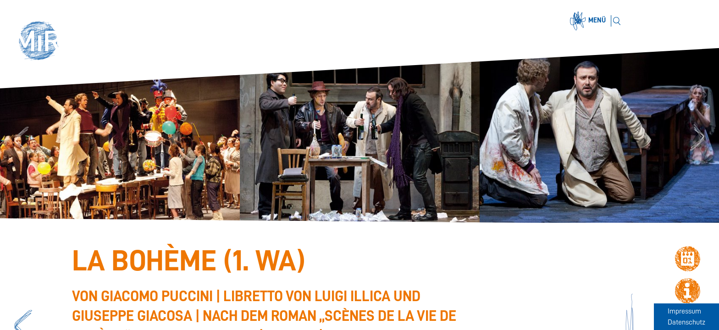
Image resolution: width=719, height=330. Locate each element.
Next (698, 138)
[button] (42, 42)
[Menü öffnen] (589, 21)
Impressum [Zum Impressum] (684, 311)
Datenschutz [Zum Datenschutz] (686, 322)
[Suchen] (616, 21)
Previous (20, 138)
